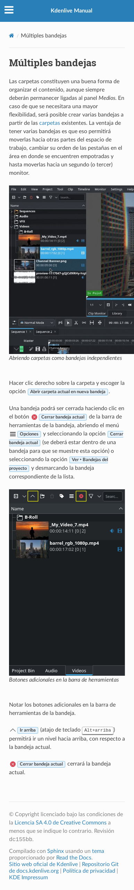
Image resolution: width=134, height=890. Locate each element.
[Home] (11, 35)
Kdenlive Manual (71, 11)
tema (98, 851)
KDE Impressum (28, 877)
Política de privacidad (89, 871)
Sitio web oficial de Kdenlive (43, 864)
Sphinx (55, 851)
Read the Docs (73, 858)
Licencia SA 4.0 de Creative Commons (61, 823)
